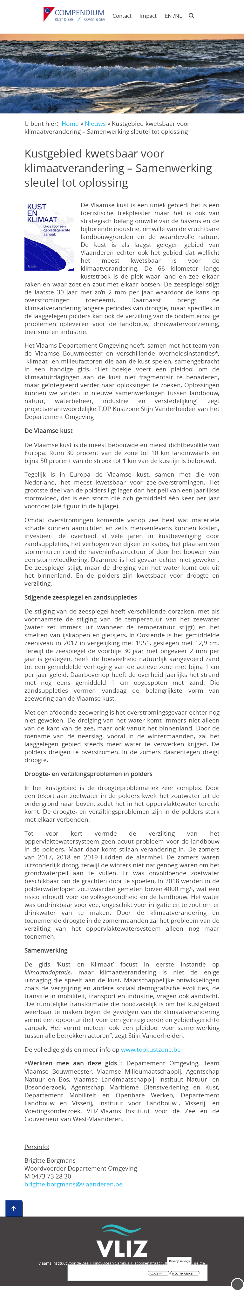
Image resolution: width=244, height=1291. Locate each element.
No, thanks (182, 1274)
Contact (122, 15)
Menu (237, 1284)
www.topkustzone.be (151, 1049)
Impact (148, 15)
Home (70, 123)
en (168, 15)
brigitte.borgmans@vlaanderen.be (73, 1184)
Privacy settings (179, 1262)
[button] (49, 236)
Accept (156, 1274)
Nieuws (95, 123)
